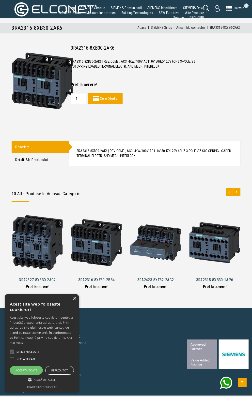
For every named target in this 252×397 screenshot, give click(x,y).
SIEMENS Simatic (92, 8)
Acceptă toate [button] (26, 370)
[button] (42, 379)
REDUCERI (196, 18)
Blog (72, 8)
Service (178, 18)
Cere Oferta (108, 99)
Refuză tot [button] (59, 370)
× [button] (74, 298)
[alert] (42, 343)
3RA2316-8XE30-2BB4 (96, 281)
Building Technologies (137, 13)
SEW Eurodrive (169, 13)
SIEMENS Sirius (70, 13)
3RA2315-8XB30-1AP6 (214, 281)
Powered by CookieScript (42, 387)
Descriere (22, 147)
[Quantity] (78, 98)
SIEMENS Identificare (162, 8)
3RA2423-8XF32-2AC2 (155, 281)
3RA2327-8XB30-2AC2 (37, 281)
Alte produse (194, 13)
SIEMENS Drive (193, 8)
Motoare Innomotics (101, 13)
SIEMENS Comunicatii (126, 8)
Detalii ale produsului (31, 161)
